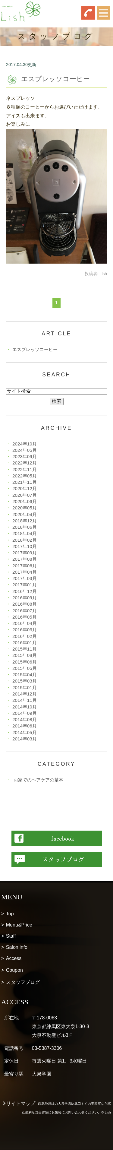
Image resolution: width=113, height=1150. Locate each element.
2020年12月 (24, 488)
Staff (11, 936)
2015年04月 (24, 674)
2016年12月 (24, 591)
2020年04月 (24, 514)
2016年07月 (24, 610)
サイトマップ (20, 1103)
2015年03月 (24, 680)
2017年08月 (24, 559)
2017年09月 (24, 552)
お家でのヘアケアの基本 (38, 779)
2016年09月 (24, 597)
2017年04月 (24, 572)
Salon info (16, 947)
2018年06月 (24, 527)
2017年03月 (24, 578)
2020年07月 (24, 495)
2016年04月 (24, 623)
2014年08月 (24, 719)
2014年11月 (24, 700)
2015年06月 (24, 661)
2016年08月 (24, 604)
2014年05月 (24, 732)
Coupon (14, 970)
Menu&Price (19, 924)
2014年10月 (24, 706)
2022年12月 (24, 462)
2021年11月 (24, 482)
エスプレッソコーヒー (55, 79)
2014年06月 (24, 725)
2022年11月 (24, 469)
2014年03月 (24, 738)
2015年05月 (24, 668)
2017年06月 (24, 565)
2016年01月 (24, 642)
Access (14, 958)
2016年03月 (24, 629)
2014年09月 (24, 713)
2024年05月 (24, 450)
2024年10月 (24, 443)
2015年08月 (24, 655)
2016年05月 (24, 616)
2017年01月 (24, 584)
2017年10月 (24, 546)
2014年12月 (24, 693)
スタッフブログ (23, 982)
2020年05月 (24, 507)
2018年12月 (24, 520)
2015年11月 (24, 648)
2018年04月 (24, 533)
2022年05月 (24, 475)
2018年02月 (24, 540)
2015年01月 (24, 687)
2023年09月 (24, 456)
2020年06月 (24, 501)
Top (10, 913)
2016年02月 (24, 636)
